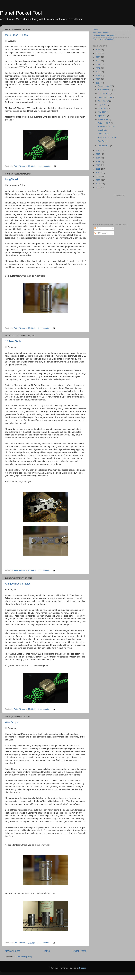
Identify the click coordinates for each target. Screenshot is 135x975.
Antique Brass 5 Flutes (18, 583)
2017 (98, 83)
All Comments (101, 233)
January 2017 (104, 146)
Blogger (82, 968)
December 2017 (105, 86)
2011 (98, 169)
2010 (98, 173)
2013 (98, 161)
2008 (98, 180)
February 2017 (104, 123)
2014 (98, 158)
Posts (98, 228)
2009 (98, 176)
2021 (98, 68)
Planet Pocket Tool (21, 13)
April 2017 (102, 116)
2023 (98, 61)
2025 (98, 53)
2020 (98, 72)
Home (46, 950)
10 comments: (44, 166)
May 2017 (102, 112)
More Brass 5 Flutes (16, 35)
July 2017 (102, 104)
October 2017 (104, 93)
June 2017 (102, 108)
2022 (98, 64)
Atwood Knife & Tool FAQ (103, 39)
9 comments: (44, 570)
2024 (98, 57)
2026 (98, 50)
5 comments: (44, 328)
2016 (98, 150)
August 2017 (103, 101)
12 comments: (43, 943)
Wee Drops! (11, 722)
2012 (98, 165)
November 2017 (105, 90)
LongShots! (11, 179)
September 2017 (105, 97)
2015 (98, 154)
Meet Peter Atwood (101, 32)
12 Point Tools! (13, 341)
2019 (98, 75)
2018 (98, 79)
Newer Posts (12, 950)
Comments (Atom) (24, 957)
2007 (98, 184)
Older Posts (79, 950)
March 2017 (103, 119)
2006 (98, 187)
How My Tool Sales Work (103, 36)
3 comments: (44, 709)
